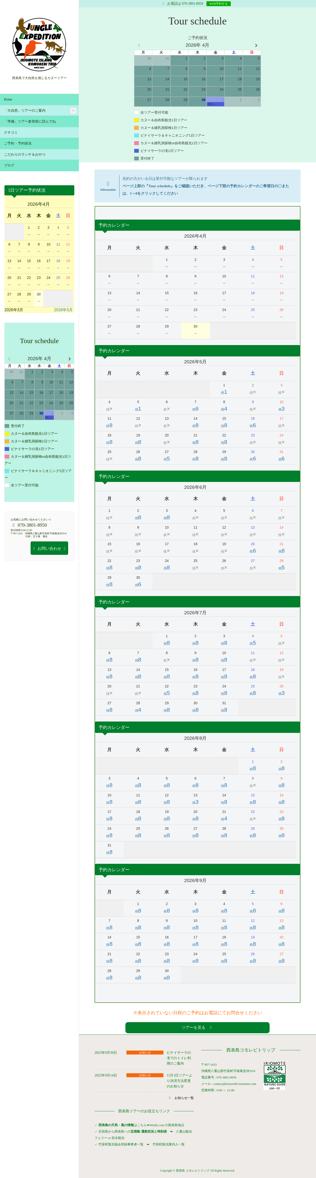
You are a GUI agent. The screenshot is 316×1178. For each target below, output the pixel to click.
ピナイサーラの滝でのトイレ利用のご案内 (179, 1058)
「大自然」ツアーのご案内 (24, 110)
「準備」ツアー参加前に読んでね (30, 121)
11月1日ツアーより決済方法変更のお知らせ (179, 1081)
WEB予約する (218, 3)
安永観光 (117, 1138)
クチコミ (11, 132)
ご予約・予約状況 (18, 143)
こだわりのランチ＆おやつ (24, 154)
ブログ (9, 165)
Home (8, 99)
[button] (197, 1027)
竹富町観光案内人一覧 (169, 1144)
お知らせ (145, 1052)
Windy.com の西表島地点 (166, 1125)
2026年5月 (63, 310)
